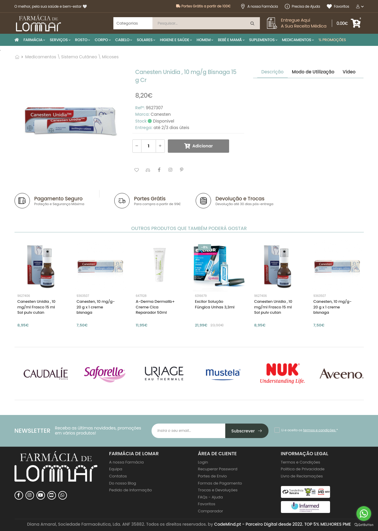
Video (349, 72)
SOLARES (144, 40)
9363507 (83, 296)
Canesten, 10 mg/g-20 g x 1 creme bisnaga (96, 307)
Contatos (118, 476)
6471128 (141, 296)
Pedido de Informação (130, 490)
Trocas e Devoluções (218, 490)
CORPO (101, 40)
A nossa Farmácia (259, 6)
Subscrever (247, 431)
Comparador (210, 511)
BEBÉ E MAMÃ (230, 40)
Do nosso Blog (122, 483)
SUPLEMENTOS (261, 40)
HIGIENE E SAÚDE (174, 40)
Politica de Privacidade (303, 469)
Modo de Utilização (313, 72)
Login (203, 462)
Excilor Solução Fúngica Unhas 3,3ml (215, 304)
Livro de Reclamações (302, 476)
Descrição (272, 72)
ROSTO (81, 40)
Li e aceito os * (310, 430)
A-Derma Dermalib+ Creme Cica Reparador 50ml (155, 307)
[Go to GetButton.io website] (363, 525)
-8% (204, 247)
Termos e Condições (300, 462)
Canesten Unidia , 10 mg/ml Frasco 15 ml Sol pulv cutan (36, 307)
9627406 (23, 296)
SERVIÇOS (59, 40)
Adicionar (202, 146)
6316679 (201, 296)
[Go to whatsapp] (363, 513)
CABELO (122, 40)
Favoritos (338, 6)
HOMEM (203, 40)
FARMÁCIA (32, 40)
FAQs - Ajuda (210, 497)
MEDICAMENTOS (296, 40)
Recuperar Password (217, 469)
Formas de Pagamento (220, 483)
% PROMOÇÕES (332, 40)
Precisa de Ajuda (302, 6)
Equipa (116, 469)
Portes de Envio (212, 476)
